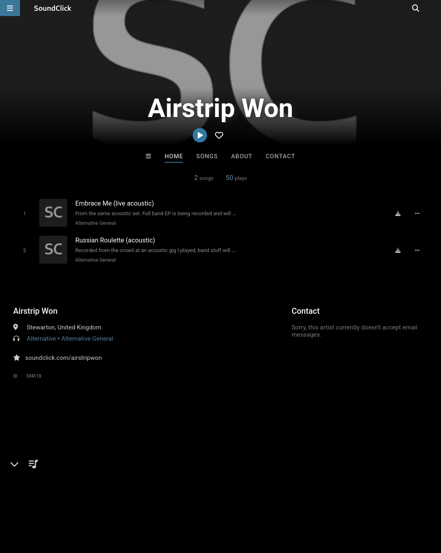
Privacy (191, 505)
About (241, 156)
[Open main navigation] (10, 8)
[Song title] (156, 203)
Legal (216, 505)
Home (174, 156)
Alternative (41, 337)
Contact (280, 156)
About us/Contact (71, 505)
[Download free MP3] (399, 213)
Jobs (110, 505)
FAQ (33, 505)
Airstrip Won (35, 310)
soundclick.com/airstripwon (63, 356)
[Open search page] (433, 8)
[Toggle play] (23, 213)
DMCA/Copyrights (149, 505)
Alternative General (95, 223)
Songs (207, 156)
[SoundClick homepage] (53, 8)
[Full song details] (418, 213)
